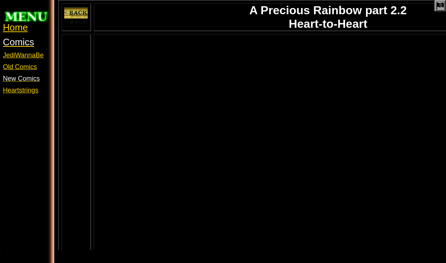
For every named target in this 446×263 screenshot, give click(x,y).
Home (15, 27)
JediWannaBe (23, 55)
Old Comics (20, 66)
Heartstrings (20, 90)
